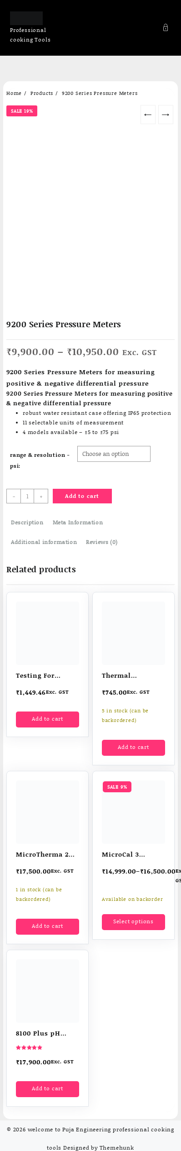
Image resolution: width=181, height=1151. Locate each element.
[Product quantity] (27, 496)
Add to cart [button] (47, 718)
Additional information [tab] (44, 542)
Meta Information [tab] (78, 522)
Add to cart (82, 496)
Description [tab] (27, 522)
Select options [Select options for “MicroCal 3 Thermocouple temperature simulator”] (133, 921)
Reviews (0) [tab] (102, 542)
